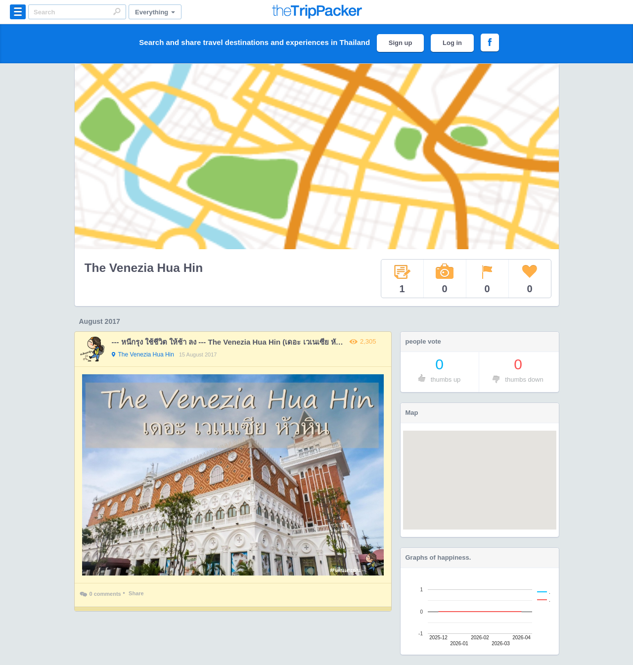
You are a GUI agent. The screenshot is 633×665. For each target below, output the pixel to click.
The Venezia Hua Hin (144, 267)
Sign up (400, 42)
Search (116, 11)
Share (136, 593)
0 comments (100, 595)
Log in (452, 42)
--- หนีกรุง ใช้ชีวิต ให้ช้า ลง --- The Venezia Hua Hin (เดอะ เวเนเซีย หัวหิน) (232, 342)
